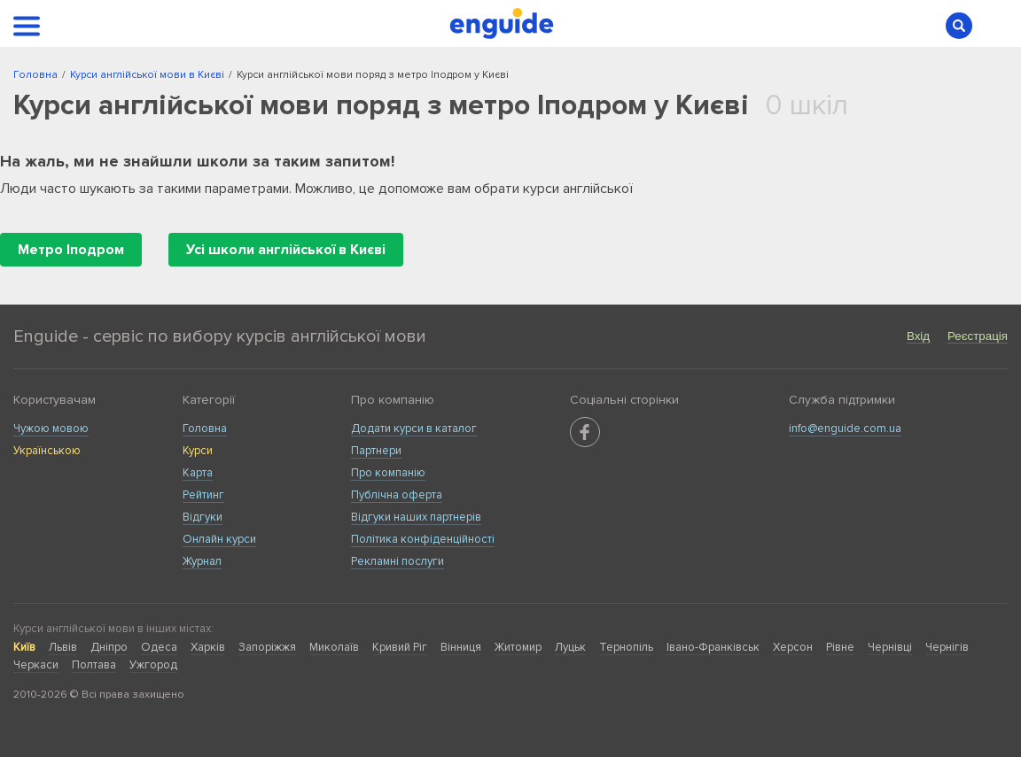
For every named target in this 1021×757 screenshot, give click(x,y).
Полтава (94, 665)
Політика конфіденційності (423, 539)
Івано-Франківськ (713, 647)
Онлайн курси (219, 539)
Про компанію (388, 473)
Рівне (840, 647)
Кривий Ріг (399, 647)
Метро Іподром (71, 250)
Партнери (376, 451)
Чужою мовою (51, 428)
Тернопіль (626, 647)
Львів (63, 647)
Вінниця (460, 647)
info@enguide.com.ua (845, 428)
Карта (198, 473)
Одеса (159, 647)
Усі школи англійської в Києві (286, 250)
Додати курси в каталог (414, 428)
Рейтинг (203, 495)
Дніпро (109, 647)
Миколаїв (334, 647)
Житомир (518, 647)
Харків (208, 647)
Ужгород (153, 665)
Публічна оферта (396, 495)
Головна (205, 428)
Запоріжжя (267, 647)
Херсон (793, 647)
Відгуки (202, 517)
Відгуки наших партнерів (416, 517)
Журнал (202, 561)
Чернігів (947, 647)
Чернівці (890, 647)
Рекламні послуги (397, 561)
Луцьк (570, 647)
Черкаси (35, 665)
